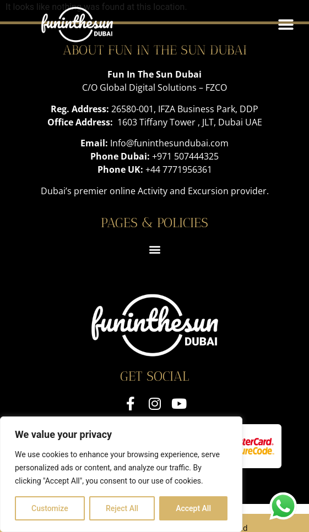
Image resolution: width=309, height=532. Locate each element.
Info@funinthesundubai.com (169, 143)
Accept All (193, 508)
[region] (121, 474)
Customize (49, 508)
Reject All (122, 508)
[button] (285, 24)
